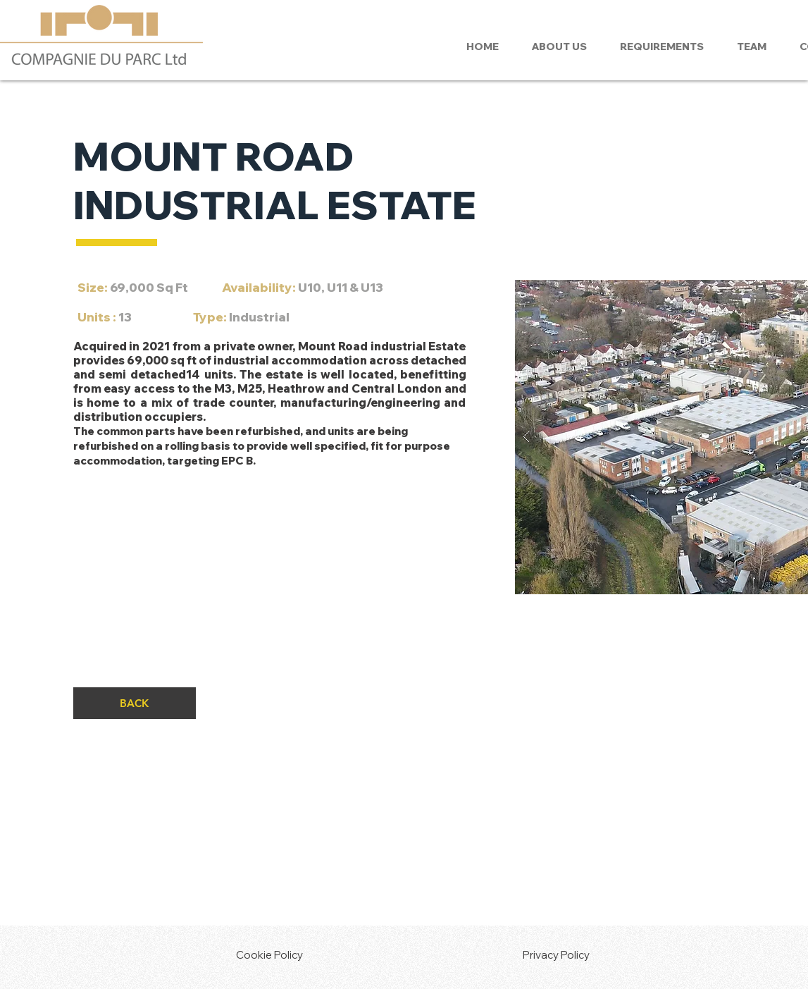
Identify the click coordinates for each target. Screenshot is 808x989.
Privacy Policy (556, 955)
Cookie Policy (269, 955)
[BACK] (134, 703)
